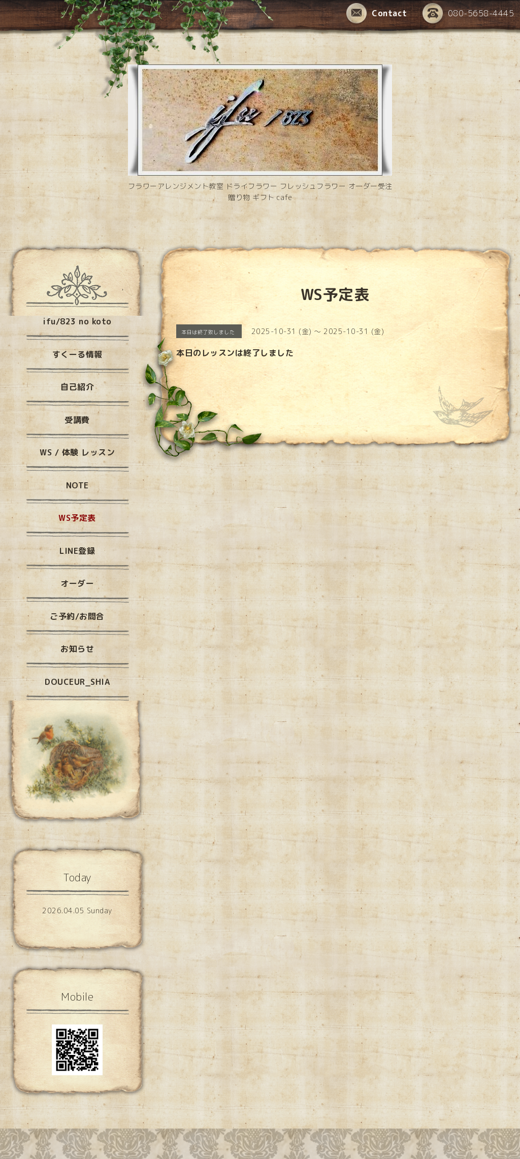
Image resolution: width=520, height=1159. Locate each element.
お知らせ (77, 648)
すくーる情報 (77, 354)
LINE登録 (77, 550)
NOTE (77, 485)
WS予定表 (77, 517)
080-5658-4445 (468, 14)
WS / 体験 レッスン (77, 452)
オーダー (77, 583)
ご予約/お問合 (77, 616)
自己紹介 (77, 386)
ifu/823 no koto (77, 321)
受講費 (77, 419)
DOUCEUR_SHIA (77, 681)
